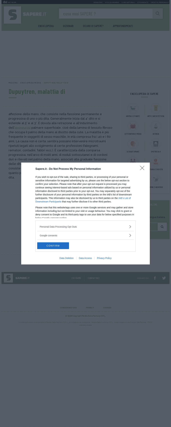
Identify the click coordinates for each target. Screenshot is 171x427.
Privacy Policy (104, 258)
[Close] (143, 169)
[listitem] (85, 226)
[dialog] (85, 213)
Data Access (85, 258)
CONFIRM (53, 245)
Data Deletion (66, 258)
